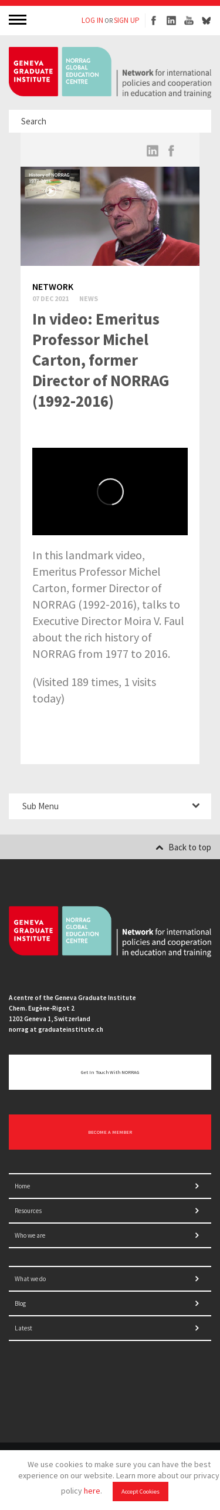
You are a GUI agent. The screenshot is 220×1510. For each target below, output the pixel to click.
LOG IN (92, 20)
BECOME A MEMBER (110, 1132)
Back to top (183, 847)
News (88, 298)
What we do (30, 1279)
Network (52, 286)
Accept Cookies (140, 1491)
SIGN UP (127, 20)
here (92, 1490)
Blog (20, 1303)
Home (22, 1186)
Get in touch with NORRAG (110, 1072)
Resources (28, 1211)
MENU (19, 19)
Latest (23, 1328)
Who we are (30, 1235)
